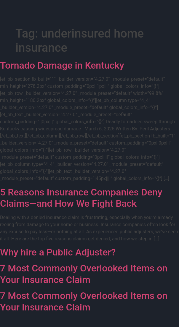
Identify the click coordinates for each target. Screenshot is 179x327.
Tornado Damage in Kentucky (62, 65)
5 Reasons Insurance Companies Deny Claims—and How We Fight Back (81, 198)
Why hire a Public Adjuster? (58, 252)
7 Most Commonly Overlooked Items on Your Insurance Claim (83, 274)
